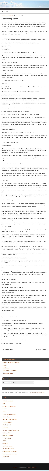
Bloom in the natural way (9, 406)
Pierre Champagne (8, 435)
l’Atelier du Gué (7, 425)
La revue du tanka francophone (11, 430)
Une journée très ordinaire (7, 349)
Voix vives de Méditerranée (10, 454)
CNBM (4, 409)
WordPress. (34, 467)
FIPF (4, 411)
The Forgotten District (8, 448)
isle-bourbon (6, 417)
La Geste (5, 427)
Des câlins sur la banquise (41, 349)
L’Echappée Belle (7, 422)
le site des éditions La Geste (37, 392)
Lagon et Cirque (7, 432)
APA (4, 403)
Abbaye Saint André (8, 401)
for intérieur (8, 3)
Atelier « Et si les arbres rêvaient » (11, 362)
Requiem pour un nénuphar (10, 370)
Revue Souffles (7, 438)
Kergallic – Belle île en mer (10, 419)
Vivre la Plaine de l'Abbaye (10, 451)
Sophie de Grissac (7, 446)
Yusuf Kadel (6, 456)
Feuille (4, 365)
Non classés (10, 15)
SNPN (4, 440)
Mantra (29, 467)
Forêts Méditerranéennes (9, 414)
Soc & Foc (5, 443)
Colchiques (6, 368)
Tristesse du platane (8, 373)
